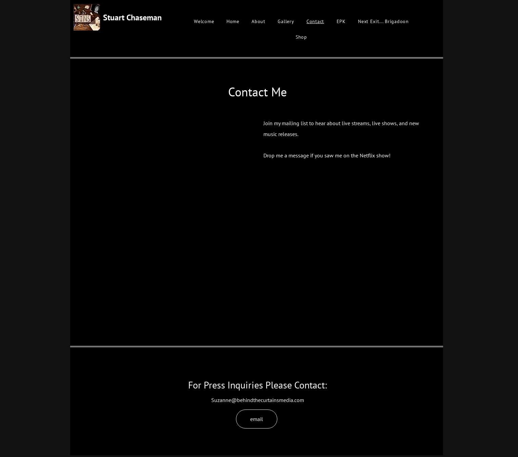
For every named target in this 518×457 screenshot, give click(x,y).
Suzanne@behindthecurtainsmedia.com (257, 400)
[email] (256, 419)
